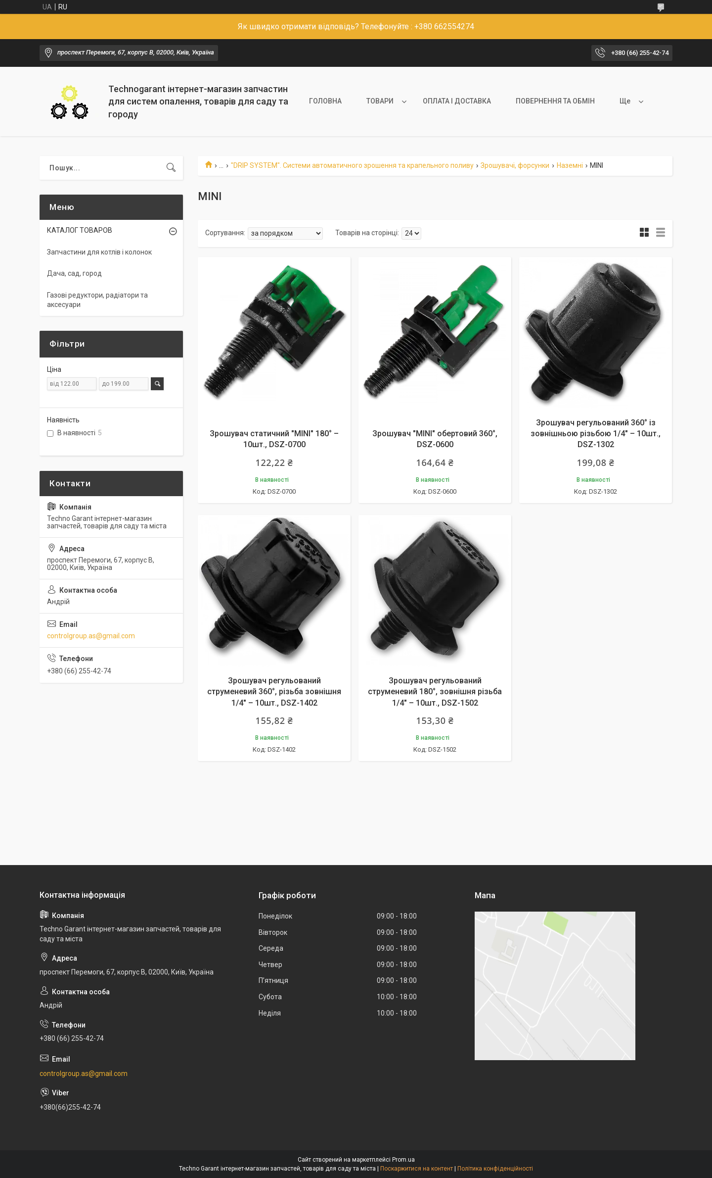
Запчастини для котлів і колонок (99, 252)
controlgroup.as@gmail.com (91, 636)
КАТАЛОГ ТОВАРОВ (79, 230)
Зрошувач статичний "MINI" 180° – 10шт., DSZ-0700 (274, 439)
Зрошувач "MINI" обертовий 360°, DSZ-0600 (434, 439)
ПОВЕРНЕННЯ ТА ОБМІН (555, 101)
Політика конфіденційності (495, 1168)
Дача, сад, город (74, 273)
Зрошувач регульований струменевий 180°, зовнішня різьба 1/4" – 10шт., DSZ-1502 (435, 692)
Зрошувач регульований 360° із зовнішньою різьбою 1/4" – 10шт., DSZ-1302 (596, 434)
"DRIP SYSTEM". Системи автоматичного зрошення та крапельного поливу (352, 165)
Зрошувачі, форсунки (515, 165)
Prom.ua (403, 1159)
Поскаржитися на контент (416, 1168)
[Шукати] (171, 168)
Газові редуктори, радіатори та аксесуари (97, 300)
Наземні (570, 165)
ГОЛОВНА (325, 101)
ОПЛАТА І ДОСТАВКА (457, 101)
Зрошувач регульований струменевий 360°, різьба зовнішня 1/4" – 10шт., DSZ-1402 (274, 692)
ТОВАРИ (380, 101)
